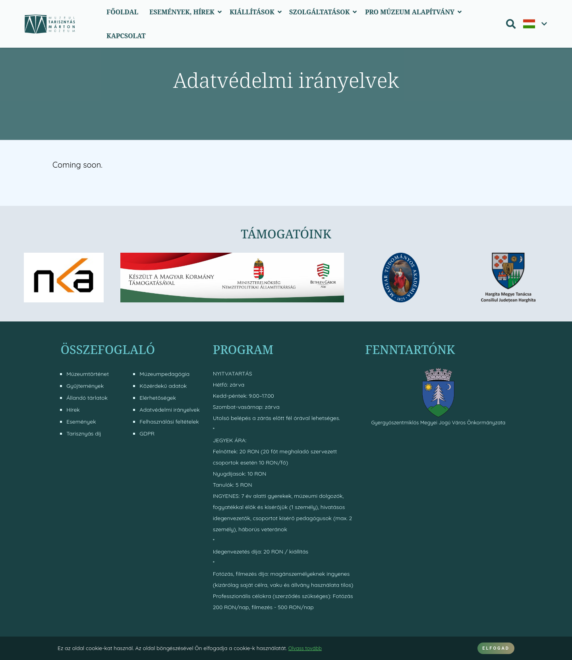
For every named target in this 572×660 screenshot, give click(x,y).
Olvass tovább (306, 648)
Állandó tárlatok (87, 397)
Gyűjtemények (85, 385)
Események (81, 421)
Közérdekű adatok (163, 385)
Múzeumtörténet (87, 373)
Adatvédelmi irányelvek (169, 409)
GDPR (147, 433)
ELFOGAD (496, 648)
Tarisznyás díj (83, 433)
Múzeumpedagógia (164, 373)
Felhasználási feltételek (169, 421)
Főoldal (122, 12)
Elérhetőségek (157, 397)
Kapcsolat (126, 35)
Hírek (73, 409)
